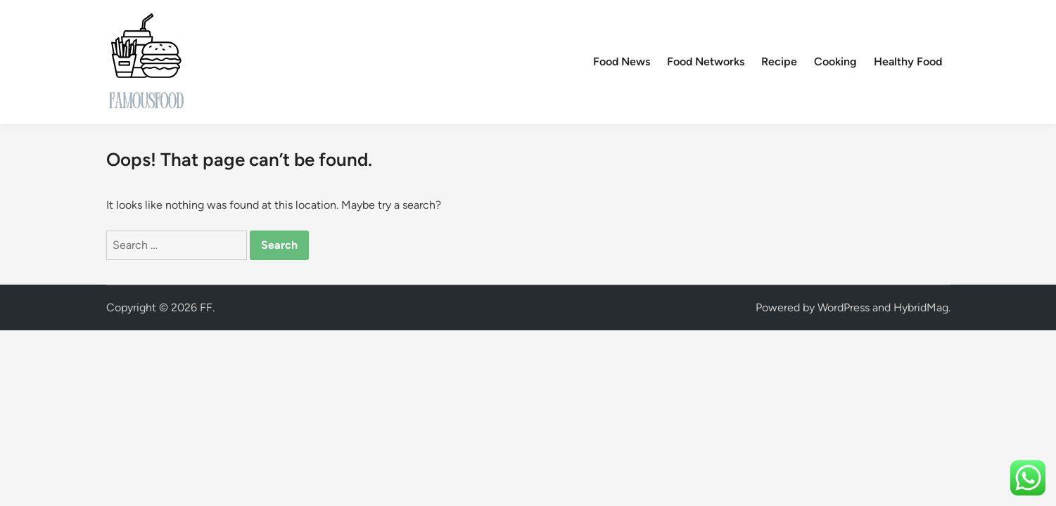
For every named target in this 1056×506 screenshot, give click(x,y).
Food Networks (705, 61)
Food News (621, 61)
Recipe (779, 61)
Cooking (835, 61)
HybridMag (920, 307)
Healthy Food (908, 61)
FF (206, 307)
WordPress (844, 307)
